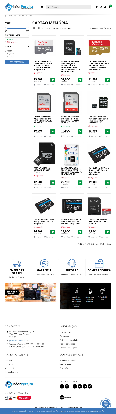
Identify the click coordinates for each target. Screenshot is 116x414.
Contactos (9, 364)
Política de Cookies (67, 344)
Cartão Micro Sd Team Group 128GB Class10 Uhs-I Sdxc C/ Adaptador (98, 171)
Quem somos (65, 332)
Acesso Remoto (11, 372)
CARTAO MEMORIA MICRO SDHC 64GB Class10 (42, 170)
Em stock (11, 39)
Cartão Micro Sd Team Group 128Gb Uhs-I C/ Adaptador (44, 221)
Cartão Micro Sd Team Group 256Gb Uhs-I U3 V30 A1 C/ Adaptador (71, 221)
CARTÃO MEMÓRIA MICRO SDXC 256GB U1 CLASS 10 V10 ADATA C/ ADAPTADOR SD (71, 171)
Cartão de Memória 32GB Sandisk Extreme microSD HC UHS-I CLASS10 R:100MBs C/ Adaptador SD (98, 65)
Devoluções (9, 360)
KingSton (9, 53)
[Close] (103, 411)
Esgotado (11, 42)
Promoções (64, 368)
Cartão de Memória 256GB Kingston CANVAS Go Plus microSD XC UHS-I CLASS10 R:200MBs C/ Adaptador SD (70, 66)
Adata (8, 51)
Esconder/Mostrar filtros (100, 28)
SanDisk (9, 56)
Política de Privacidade (69, 340)
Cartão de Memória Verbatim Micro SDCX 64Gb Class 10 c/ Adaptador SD (98, 120)
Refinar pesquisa (17, 62)
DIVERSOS (13, 16)
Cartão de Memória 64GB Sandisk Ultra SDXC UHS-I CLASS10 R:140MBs (70, 120)
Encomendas (65, 336)
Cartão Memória (26, 16)
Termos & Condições (68, 347)
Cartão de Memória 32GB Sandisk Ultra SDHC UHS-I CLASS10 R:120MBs (43, 120)
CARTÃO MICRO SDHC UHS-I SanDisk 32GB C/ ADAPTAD (98, 221)
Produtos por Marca (68, 360)
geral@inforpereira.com (18, 340)
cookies (25, 411)
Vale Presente (65, 364)
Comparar (49, 85)
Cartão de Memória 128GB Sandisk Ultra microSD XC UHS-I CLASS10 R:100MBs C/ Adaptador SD (43, 65)
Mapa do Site (10, 368)
